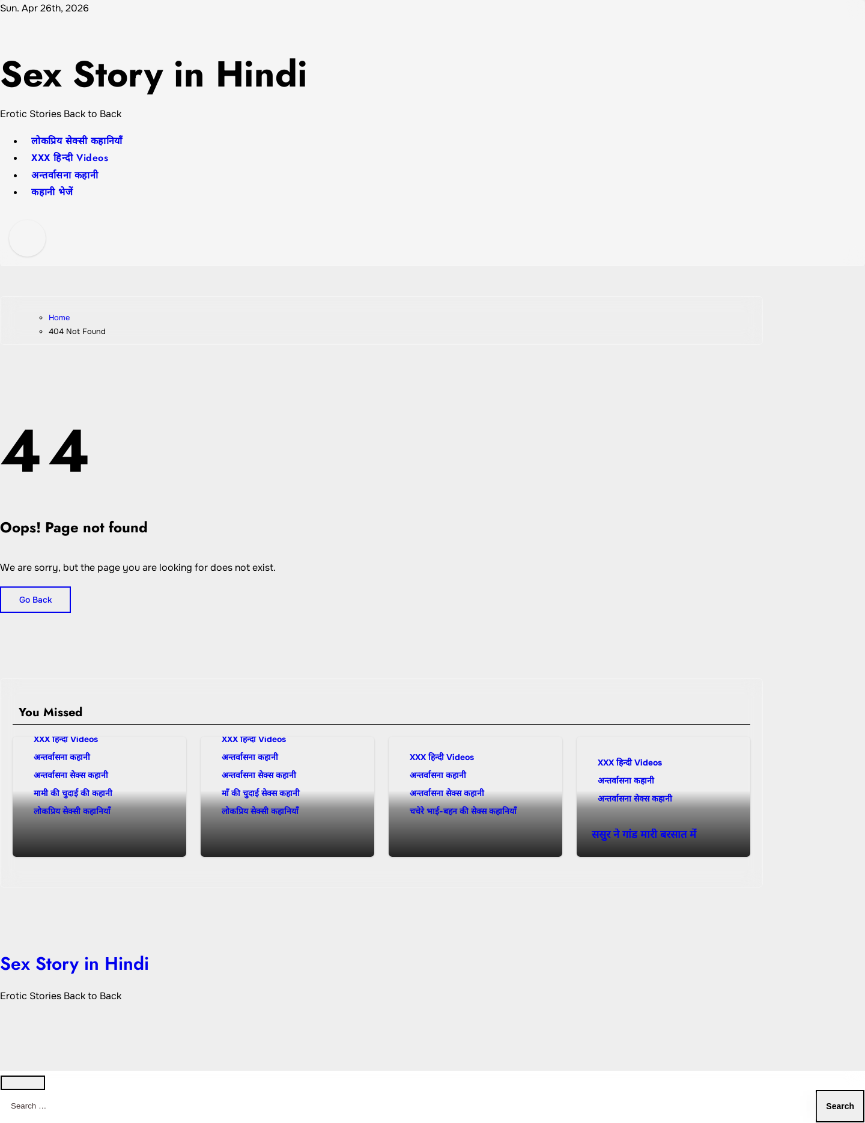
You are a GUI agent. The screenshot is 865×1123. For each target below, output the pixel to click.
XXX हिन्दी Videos (69, 158)
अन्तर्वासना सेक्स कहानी (71, 775)
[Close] (23, 1083)
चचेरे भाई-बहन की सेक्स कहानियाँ (463, 811)
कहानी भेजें (52, 192)
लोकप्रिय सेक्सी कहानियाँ (77, 141)
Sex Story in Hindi (154, 74)
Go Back (35, 599)
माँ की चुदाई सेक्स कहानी (261, 793)
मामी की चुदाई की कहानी (73, 793)
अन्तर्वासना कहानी (64, 175)
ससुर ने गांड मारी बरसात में (644, 834)
